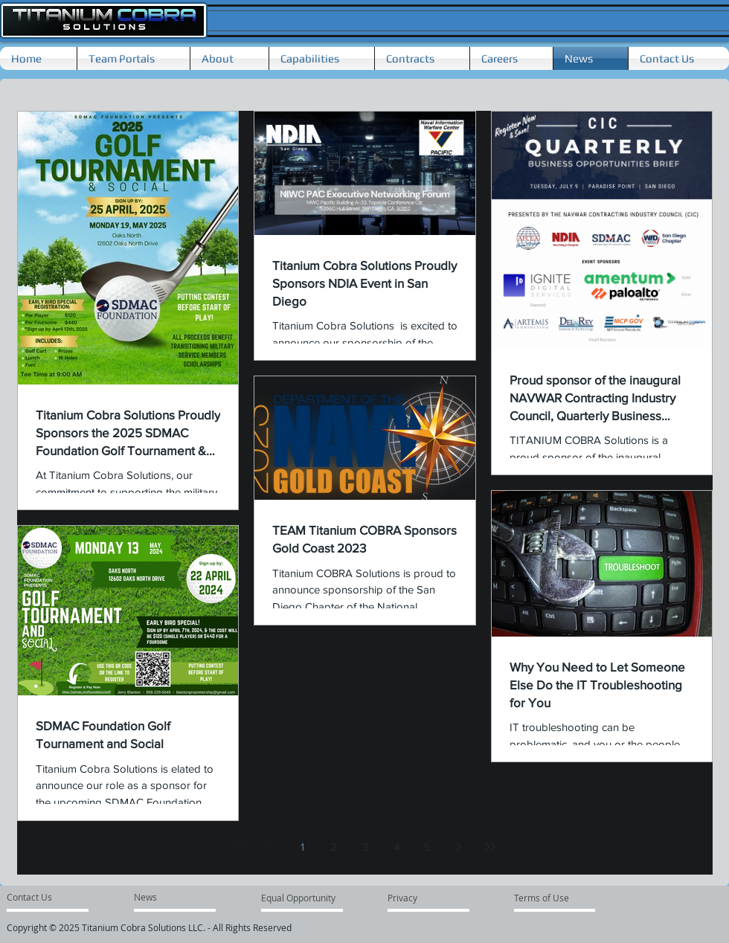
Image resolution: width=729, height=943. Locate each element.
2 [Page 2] (333, 846)
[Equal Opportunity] (299, 897)
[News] (147, 897)
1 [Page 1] (302, 846)
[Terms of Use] (545, 897)
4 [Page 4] (396, 846)
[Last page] (490, 846)
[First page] (240, 846)
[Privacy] (415, 897)
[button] (229, 58)
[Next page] (459, 846)
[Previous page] (271, 846)
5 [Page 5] (427, 846)
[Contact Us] (36, 897)
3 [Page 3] (365, 846)
